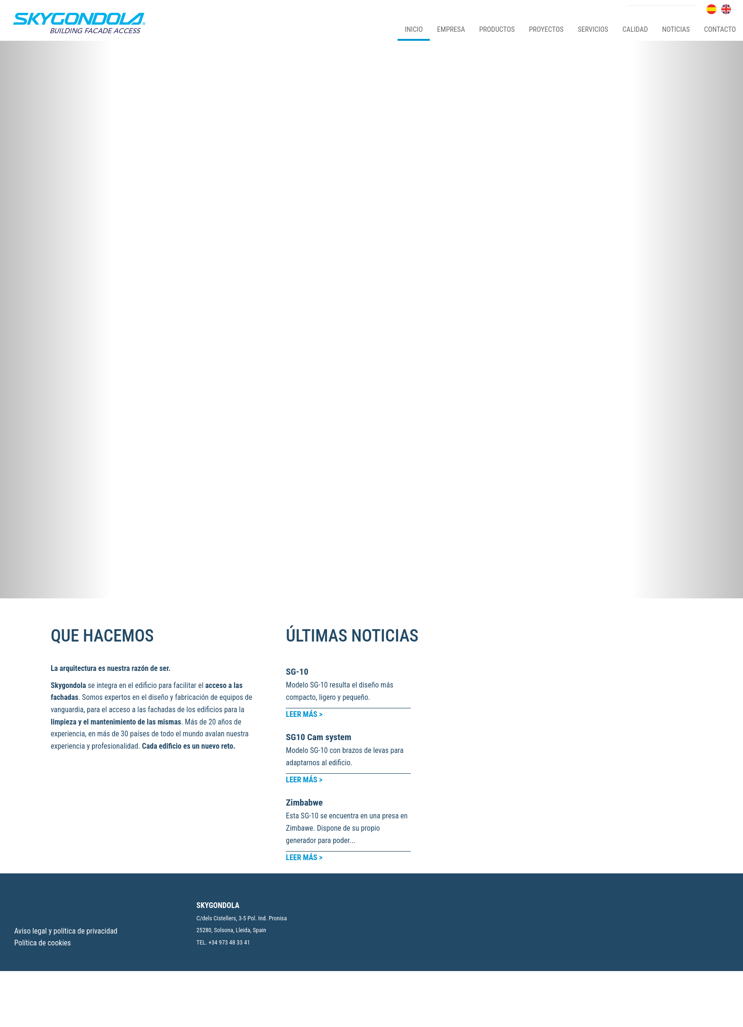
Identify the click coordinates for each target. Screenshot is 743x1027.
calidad (635, 29)
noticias (675, 29)
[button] (55, 210)
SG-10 (297, 451)
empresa (451, 29)
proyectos (546, 29)
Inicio (414, 29)
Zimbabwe (304, 582)
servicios (593, 29)
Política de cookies (42, 916)
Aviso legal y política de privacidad (66, 904)
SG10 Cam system (318, 517)
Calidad (631, 143)
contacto (720, 29)
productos (497, 29)
